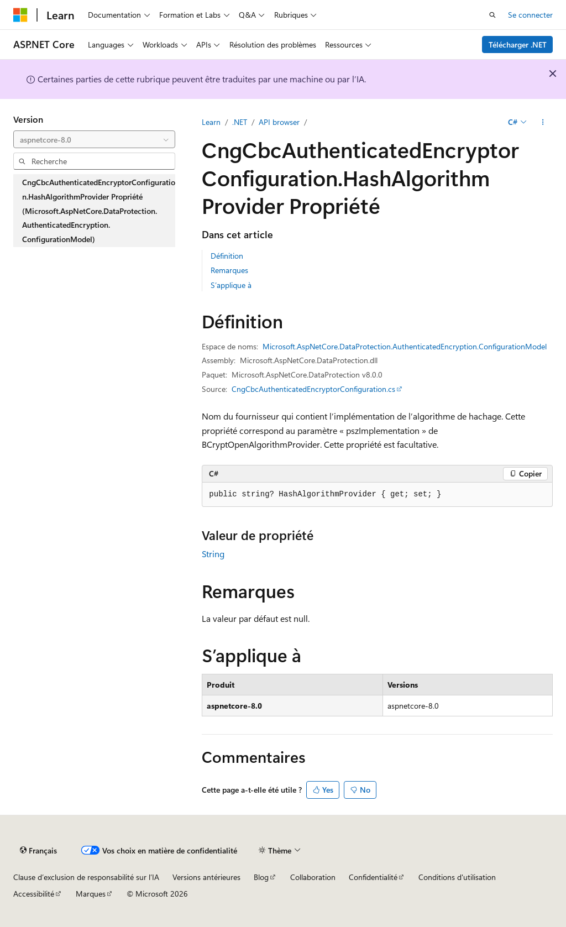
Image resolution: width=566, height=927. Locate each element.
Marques (91, 893)
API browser (279, 122)
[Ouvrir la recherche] (492, 15)
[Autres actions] (543, 122)
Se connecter (530, 14)
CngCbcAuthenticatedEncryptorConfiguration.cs (313, 389)
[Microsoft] (20, 15)
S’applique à (231, 285)
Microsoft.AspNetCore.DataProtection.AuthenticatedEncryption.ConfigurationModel (405, 346)
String (213, 553)
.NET (239, 122)
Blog (261, 877)
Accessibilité (33, 893)
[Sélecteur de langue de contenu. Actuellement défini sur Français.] (38, 851)
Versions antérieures (206, 877)
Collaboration (313, 877)
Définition (227, 255)
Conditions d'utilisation (457, 877)
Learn (211, 122)
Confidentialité (373, 877)
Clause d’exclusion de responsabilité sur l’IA (86, 877)
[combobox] (94, 139)
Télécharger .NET (518, 44)
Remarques (229, 270)
